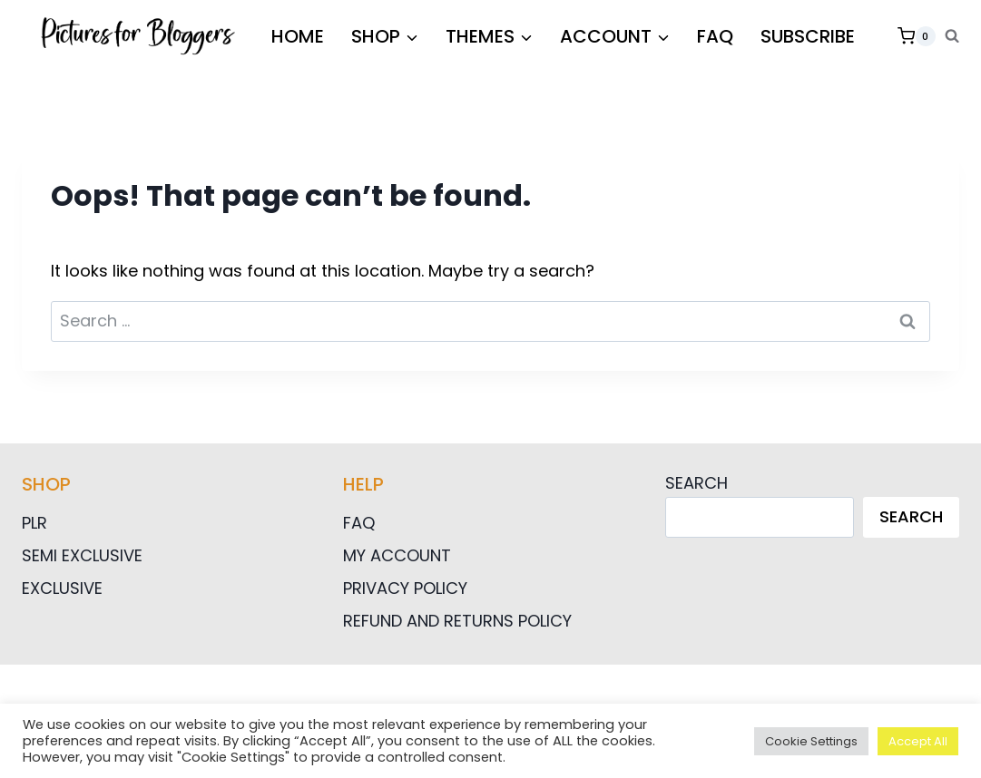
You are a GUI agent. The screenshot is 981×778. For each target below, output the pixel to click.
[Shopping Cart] (917, 36)
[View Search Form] (952, 36)
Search (696, 483)
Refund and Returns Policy (457, 620)
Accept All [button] (917, 741)
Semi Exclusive (82, 555)
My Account (397, 555)
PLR (34, 522)
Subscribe (807, 36)
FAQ (715, 36)
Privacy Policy (405, 588)
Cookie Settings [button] (811, 741)
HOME (297, 36)
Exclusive (62, 588)
